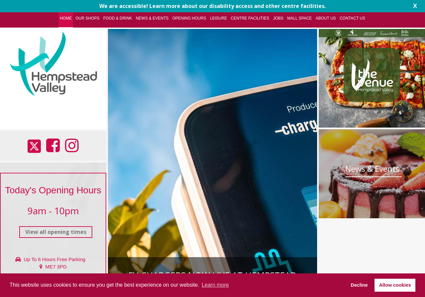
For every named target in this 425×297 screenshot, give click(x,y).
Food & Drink (117, 18)
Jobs (278, 18)
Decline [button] (359, 285)
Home (66, 18)
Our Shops (88, 18)
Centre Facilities (250, 18)
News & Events (152, 18)
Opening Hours (189, 18)
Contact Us (352, 18)
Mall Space (299, 18)
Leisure (218, 18)
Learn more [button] (215, 285)
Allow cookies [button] (395, 285)
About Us (325, 18)
